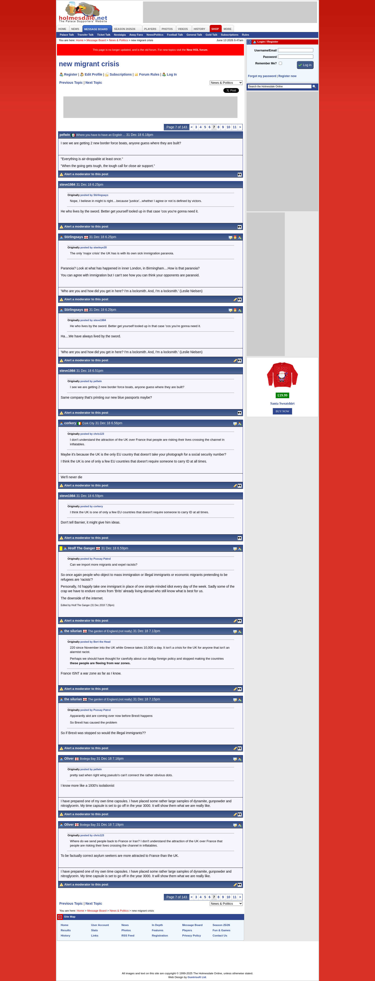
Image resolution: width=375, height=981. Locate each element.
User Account (100, 925)
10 (228, 127)
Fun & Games (221, 930)
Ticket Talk (103, 34)
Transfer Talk (85, 34)
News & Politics (118, 40)
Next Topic (93, 82)
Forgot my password (262, 76)
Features (157, 930)
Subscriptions (229, 34)
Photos (126, 930)
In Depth (157, 925)
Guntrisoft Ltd (197, 977)
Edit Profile (93, 74)
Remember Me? (266, 63)
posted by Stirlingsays (94, 195)
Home (79, 40)
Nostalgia (120, 34)
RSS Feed (127, 935)
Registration (160, 935)
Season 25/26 (221, 925)
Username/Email (265, 50)
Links (94, 935)
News (125, 925)
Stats (94, 930)
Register (70, 74)
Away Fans (136, 34)
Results (66, 930)
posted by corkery (91, 506)
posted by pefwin (91, 381)
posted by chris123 (92, 433)
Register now (287, 76)
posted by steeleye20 (93, 247)
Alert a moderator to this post (86, 174)
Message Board (96, 40)
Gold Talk (211, 34)
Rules (245, 34)
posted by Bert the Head (95, 641)
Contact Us (220, 935)
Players (187, 930)
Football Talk (175, 34)
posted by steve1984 (93, 320)
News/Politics (155, 34)
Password (270, 57)
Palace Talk (67, 34)
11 (235, 127)
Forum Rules (149, 74)
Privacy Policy (191, 935)
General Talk (194, 34)
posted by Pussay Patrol (95, 558)
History (65, 935)
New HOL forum (197, 49)
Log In (172, 74)
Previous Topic (71, 82)
